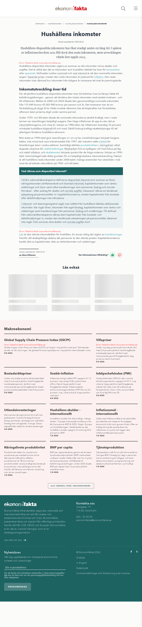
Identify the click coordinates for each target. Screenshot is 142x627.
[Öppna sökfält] (123, 8)
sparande (30, 73)
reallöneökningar (53, 148)
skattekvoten (53, 152)
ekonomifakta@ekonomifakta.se (93, 520)
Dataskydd (82, 568)
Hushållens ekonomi (74, 24)
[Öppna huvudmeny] (136, 8)
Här (6, 575)
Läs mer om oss (15, 540)
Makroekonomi (54, 24)
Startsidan (39, 24)
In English (81, 562)
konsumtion (113, 69)
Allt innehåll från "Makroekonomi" (71, 486)
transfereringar (113, 234)
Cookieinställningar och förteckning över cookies (103, 573)
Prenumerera (17, 586)
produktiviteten (89, 145)
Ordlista (80, 557)
